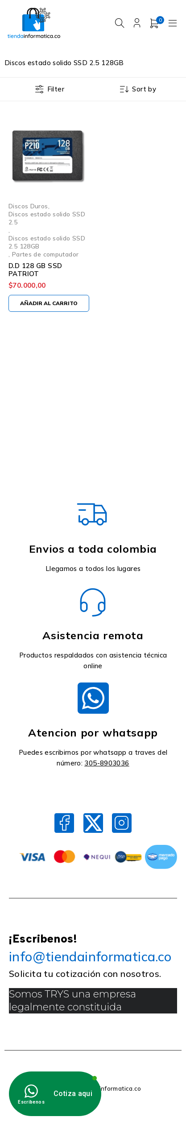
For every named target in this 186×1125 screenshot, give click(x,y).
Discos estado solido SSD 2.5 (46, 218)
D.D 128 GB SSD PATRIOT (35, 269)
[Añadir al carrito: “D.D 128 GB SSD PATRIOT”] (48, 303)
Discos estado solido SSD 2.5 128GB (46, 242)
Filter (55, 89)
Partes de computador (45, 254)
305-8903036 (106, 763)
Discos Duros (28, 206)
